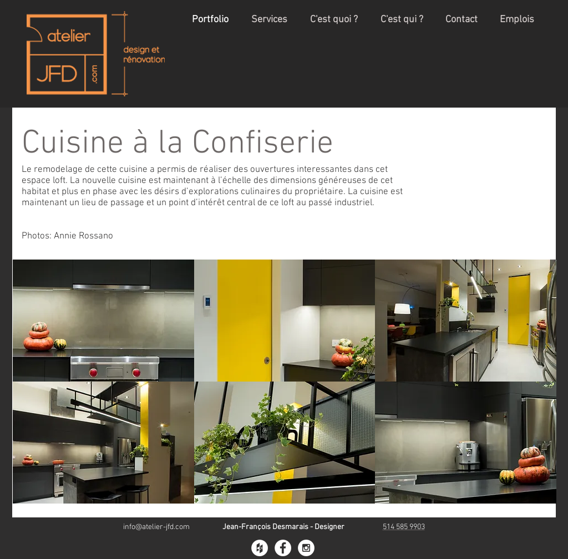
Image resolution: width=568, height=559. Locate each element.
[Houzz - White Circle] (259, 548)
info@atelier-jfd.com (156, 527)
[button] (103, 321)
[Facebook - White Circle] (283, 548)
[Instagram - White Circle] (306, 548)
